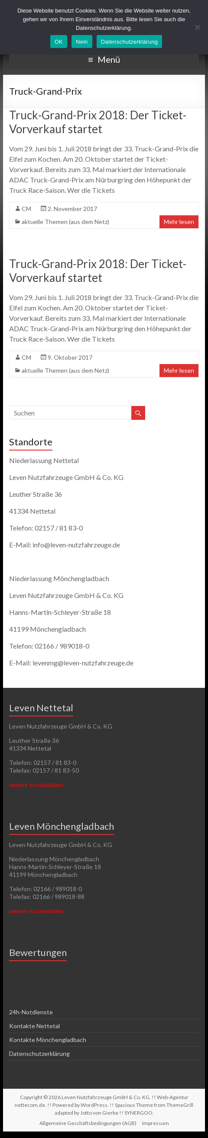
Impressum (155, 1123)
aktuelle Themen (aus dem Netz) (65, 221)
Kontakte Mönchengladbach (47, 1039)
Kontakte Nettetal (34, 1025)
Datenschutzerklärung (39, 1053)
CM (26, 208)
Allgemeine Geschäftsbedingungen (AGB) (87, 1123)
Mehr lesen (179, 221)
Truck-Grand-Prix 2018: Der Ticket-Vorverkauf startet (97, 122)
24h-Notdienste (31, 1012)
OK (59, 41)
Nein (82, 41)
